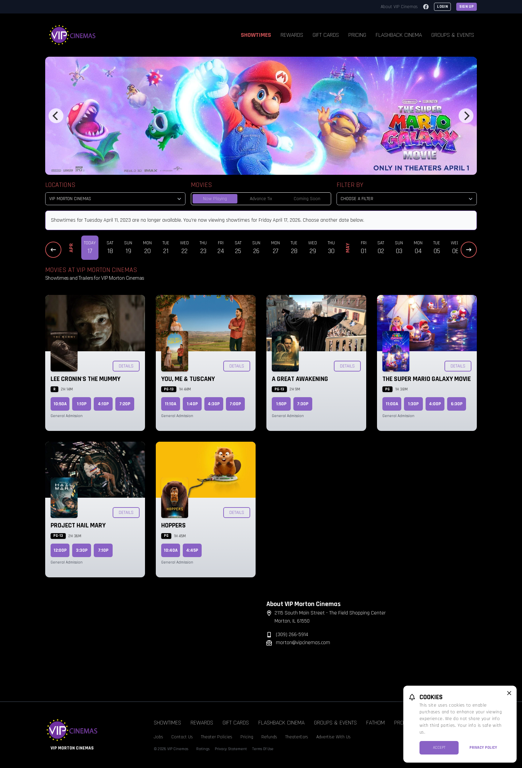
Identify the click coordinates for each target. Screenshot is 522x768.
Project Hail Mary (78, 525)
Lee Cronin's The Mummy (85, 379)
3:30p (82, 550)
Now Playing (215, 199)
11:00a (392, 404)
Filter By (350, 185)
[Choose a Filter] (407, 198)
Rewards (292, 35)
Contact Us (182, 737)
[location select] (115, 198)
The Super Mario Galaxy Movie (426, 379)
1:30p (413, 404)
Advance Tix (261, 199)
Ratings (202, 748)
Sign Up (466, 6)
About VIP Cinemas (399, 7)
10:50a (60, 404)
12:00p (60, 550)
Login (442, 6)
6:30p (457, 404)
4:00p (435, 404)
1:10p (82, 404)
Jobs (158, 737)
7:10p (103, 550)
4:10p (103, 404)
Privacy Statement (231, 748)
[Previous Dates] (53, 250)
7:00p (235, 404)
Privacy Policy (483, 747)
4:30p (214, 404)
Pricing (357, 35)
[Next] (466, 115)
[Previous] (56, 115)
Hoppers (173, 525)
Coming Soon (307, 199)
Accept (439, 747)
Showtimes (256, 35)
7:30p (303, 404)
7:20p (124, 404)
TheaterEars (296, 737)
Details (126, 366)
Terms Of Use (262, 748)
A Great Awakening (300, 379)
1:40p (192, 404)
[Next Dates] (469, 250)
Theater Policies (216, 737)
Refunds (269, 737)
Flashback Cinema (399, 35)
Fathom (375, 722)
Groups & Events (452, 35)
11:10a (170, 404)
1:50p (281, 404)
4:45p (192, 550)
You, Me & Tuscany (188, 379)
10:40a (171, 550)
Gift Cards (326, 35)
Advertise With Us (333, 737)
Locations (60, 185)
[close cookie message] (509, 693)
